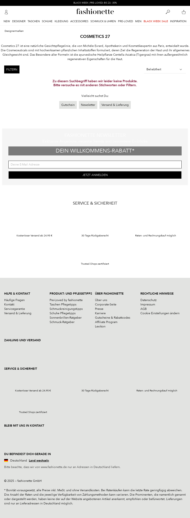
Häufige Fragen (14, 300)
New (7, 21)
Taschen (34, 21)
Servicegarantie (14, 309)
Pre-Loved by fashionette (66, 300)
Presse (99, 309)
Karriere (100, 313)
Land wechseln (39, 461)
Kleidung (61, 21)
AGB (143, 309)
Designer (19, 21)
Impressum (147, 304)
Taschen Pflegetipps (63, 304)
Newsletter (88, 105)
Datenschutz (148, 300)
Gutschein (68, 105)
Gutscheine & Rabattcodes (112, 318)
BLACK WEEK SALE (156, 21)
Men (138, 21)
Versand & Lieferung (115, 105)
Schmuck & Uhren (103, 21)
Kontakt (9, 304)
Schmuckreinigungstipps (66, 309)
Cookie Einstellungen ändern (160, 313)
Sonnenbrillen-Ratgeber (66, 318)
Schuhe (47, 21)
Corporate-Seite (105, 304)
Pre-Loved (125, 21)
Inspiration (178, 21)
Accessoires (79, 21)
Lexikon (100, 326)
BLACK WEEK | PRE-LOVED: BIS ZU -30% (95, 3)
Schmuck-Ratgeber (62, 322)
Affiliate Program (106, 322)
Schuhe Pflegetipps (63, 313)
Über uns (101, 300)
